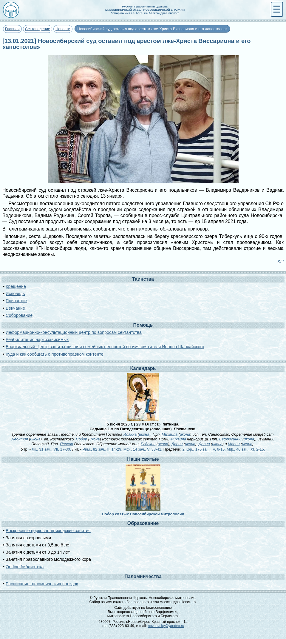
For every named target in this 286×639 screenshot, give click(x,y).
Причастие (16, 300)
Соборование (19, 315)
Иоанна (130, 434)
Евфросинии (230, 439)
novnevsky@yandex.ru (166, 626)
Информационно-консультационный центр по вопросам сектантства (74, 332)
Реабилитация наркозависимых (37, 339)
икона (144, 434)
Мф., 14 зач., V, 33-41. (142, 449)
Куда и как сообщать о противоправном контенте (54, 354)
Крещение (16, 286)
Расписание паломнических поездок (42, 583)
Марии (233, 444)
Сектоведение (37, 29)
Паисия (66, 444)
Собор (81, 439)
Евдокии (148, 444)
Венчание (15, 308)
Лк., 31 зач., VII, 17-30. (51, 449)
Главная (12, 29)
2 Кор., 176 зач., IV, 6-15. (204, 449)
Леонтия (20, 439)
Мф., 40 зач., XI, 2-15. (246, 449)
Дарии (177, 444)
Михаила (170, 434)
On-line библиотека (25, 566)
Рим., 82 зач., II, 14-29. (102, 449)
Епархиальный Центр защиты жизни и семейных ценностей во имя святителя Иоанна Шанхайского (105, 346)
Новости (62, 29)
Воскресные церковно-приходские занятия (48, 530)
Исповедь (15, 293)
